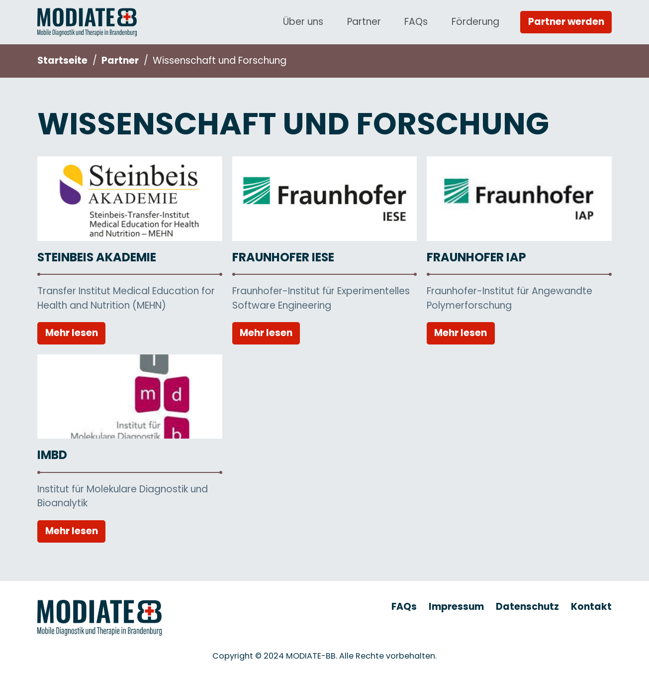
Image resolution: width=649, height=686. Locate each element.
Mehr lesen (71, 333)
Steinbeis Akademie (96, 257)
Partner (364, 21)
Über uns (303, 21)
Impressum (456, 606)
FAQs (416, 21)
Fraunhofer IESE (283, 257)
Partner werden (566, 21)
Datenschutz (527, 606)
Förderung (475, 21)
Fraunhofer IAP (476, 257)
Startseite (62, 60)
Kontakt (591, 606)
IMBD (52, 455)
